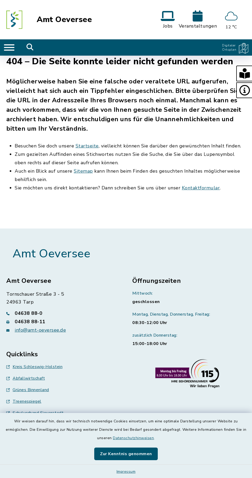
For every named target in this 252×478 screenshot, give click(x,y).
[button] (244, 73)
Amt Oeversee (64, 19)
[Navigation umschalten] (9, 47)
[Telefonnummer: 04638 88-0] (63, 313)
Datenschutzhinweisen (133, 437)
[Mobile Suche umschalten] (30, 47)
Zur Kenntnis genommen (126, 454)
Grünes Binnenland (27, 390)
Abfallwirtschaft (25, 378)
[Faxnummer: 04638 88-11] (63, 321)
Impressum (126, 471)
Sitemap (83, 171)
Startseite (87, 146)
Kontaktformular (201, 188)
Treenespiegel (23, 401)
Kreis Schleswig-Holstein (34, 367)
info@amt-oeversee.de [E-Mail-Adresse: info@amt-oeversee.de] (40, 330)
